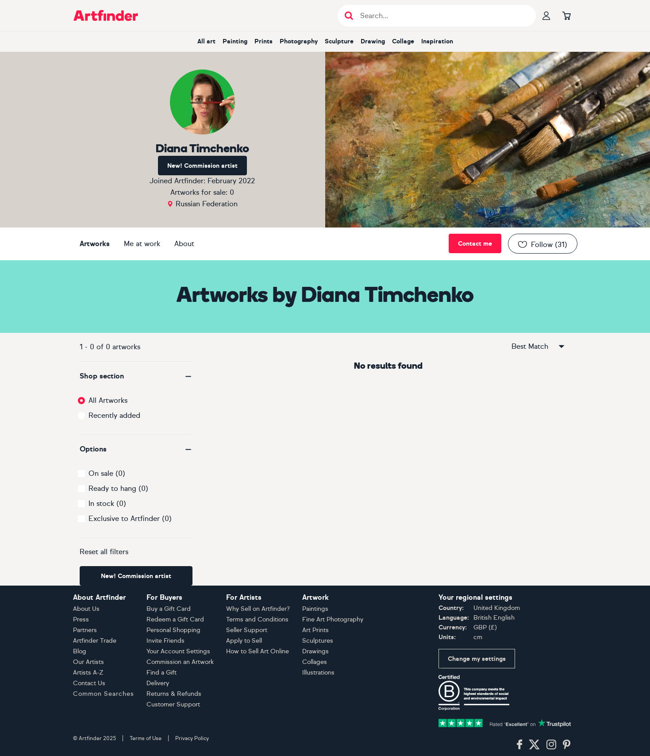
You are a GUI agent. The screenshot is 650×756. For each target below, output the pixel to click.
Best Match (538, 346)
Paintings (315, 609)
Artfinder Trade (94, 640)
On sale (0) (106, 473)
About (184, 243)
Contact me (475, 243)
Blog (79, 651)
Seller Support (246, 630)
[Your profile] (546, 15)
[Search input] (441, 16)
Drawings (315, 651)
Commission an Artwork (180, 662)
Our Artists (88, 662)
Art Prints (315, 630)
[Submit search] (349, 16)
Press (81, 619)
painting (235, 41)
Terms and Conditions (257, 619)
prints (263, 41)
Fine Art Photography (332, 619)
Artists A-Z (88, 672)
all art (206, 41)
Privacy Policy (192, 738)
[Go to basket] (567, 15)
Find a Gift (161, 672)
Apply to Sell (244, 640)
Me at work (142, 243)
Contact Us (89, 683)
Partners (85, 630)
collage (403, 41)
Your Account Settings (178, 651)
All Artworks (107, 400)
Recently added (114, 415)
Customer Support (173, 704)
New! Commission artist (202, 166)
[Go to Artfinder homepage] (105, 15)
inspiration (437, 41)
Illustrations (318, 672)
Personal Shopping (173, 630)
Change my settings (477, 659)
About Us (86, 609)
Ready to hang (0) (118, 488)
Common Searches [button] (103, 694)
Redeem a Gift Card (175, 619)
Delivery (157, 683)
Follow (542, 244)
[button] (136, 376)
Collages (314, 662)
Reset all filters (104, 552)
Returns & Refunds (173, 694)
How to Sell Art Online (257, 651)
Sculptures (317, 640)
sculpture (339, 41)
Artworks (95, 243)
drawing (373, 41)
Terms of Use (146, 738)
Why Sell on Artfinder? (258, 609)
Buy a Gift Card (168, 609)
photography (299, 41)
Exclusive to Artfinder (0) (130, 518)
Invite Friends (165, 640)
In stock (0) (107, 503)
